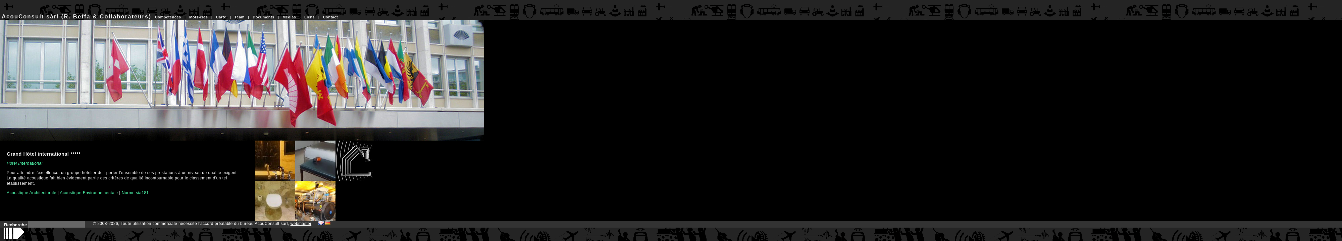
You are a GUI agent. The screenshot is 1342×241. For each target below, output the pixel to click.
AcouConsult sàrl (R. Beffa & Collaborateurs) (76, 16)
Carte (221, 17)
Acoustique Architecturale (31, 192)
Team (240, 17)
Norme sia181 (135, 192)
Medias (289, 17)
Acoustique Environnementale (89, 192)
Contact (330, 17)
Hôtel (12, 163)
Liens (309, 17)
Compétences (168, 17)
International (30, 163)
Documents (263, 17)
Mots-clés (198, 17)
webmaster (301, 223)
